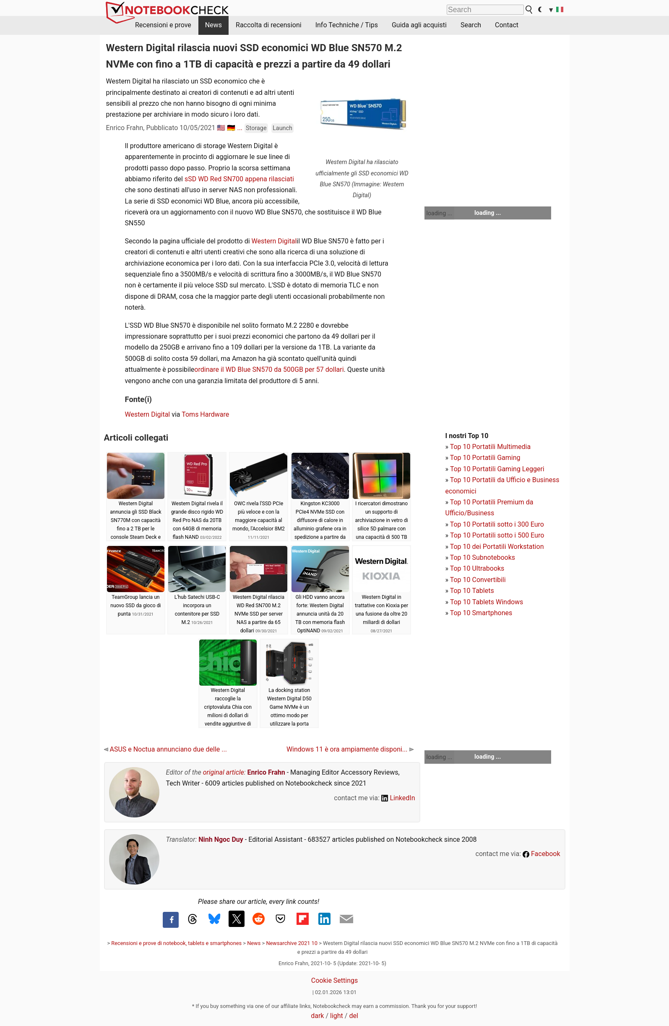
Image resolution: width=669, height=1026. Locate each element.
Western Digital (274, 241)
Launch (282, 128)
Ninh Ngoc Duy (220, 839)
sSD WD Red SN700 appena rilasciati (239, 179)
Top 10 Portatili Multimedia (490, 447)
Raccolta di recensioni (269, 25)
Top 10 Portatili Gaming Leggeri (497, 469)
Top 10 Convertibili (478, 580)
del (353, 1016)
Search (471, 25)
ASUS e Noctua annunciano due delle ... (165, 749)
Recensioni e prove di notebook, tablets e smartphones (176, 943)
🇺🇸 (221, 128)
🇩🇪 (231, 128)
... (239, 128)
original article (223, 772)
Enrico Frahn (266, 772)
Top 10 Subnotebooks (482, 557)
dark (317, 1016)
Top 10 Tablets (472, 591)
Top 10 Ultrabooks (477, 568)
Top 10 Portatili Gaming (485, 458)
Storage (256, 128)
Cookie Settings (334, 980)
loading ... (439, 213)
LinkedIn (398, 798)
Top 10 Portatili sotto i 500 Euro (497, 535)
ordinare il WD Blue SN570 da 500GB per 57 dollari (269, 369)
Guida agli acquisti (419, 25)
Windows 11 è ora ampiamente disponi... (350, 749)
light (336, 1016)
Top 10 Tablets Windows (486, 602)
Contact (506, 25)
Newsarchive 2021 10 (292, 943)
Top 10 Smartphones (481, 613)
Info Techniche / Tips (346, 25)
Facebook (541, 854)
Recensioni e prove (163, 25)
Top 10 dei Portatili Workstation (497, 547)
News (213, 25)
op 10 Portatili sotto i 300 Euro (498, 524)
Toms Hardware (205, 414)
